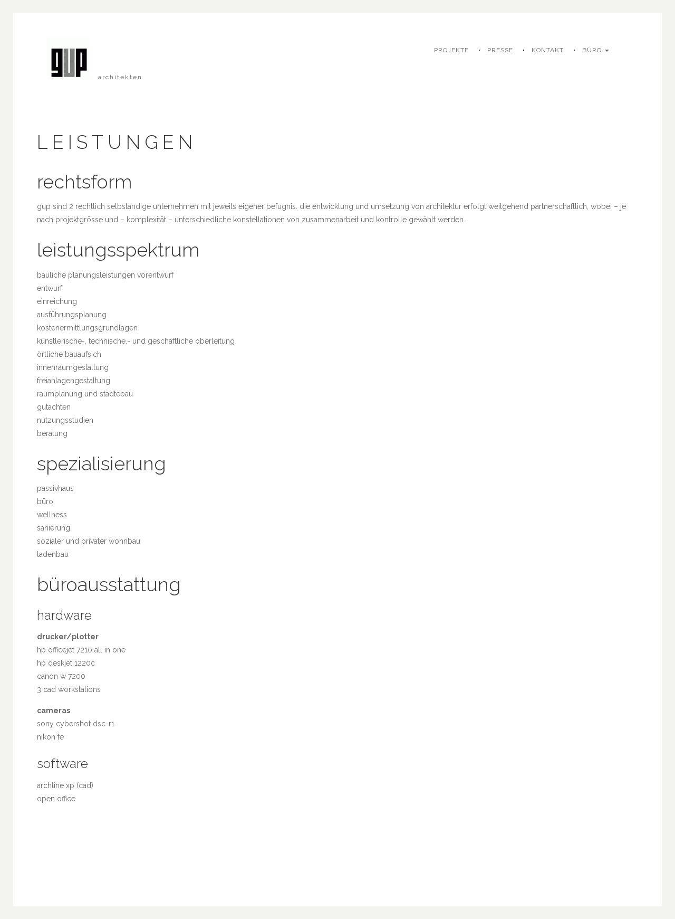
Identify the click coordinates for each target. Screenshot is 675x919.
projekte (451, 50)
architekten (120, 77)
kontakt (548, 50)
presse (500, 50)
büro (595, 50)
